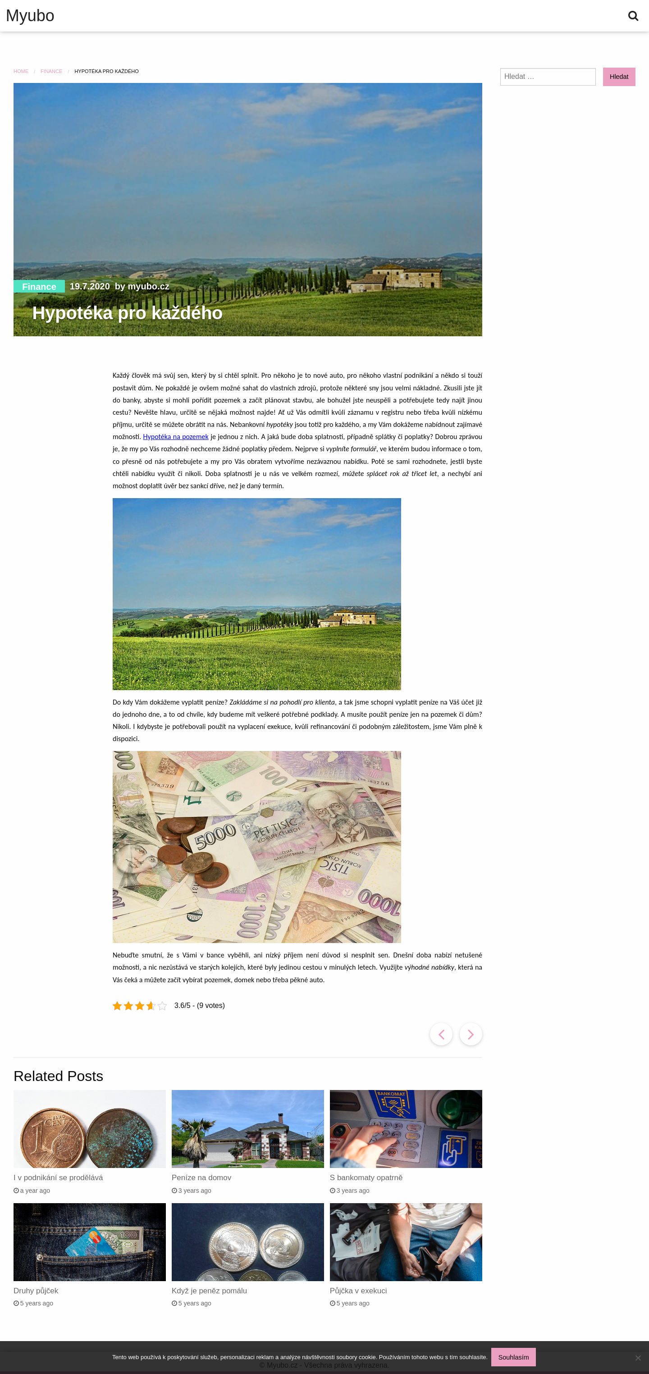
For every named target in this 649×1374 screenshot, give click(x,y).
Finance (39, 287)
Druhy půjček (36, 1291)
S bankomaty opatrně (366, 1177)
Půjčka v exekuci (358, 1291)
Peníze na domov (201, 1177)
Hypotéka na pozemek (176, 436)
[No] (637, 1358)
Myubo (30, 16)
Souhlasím (514, 1357)
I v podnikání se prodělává (58, 1177)
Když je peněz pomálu (209, 1291)
